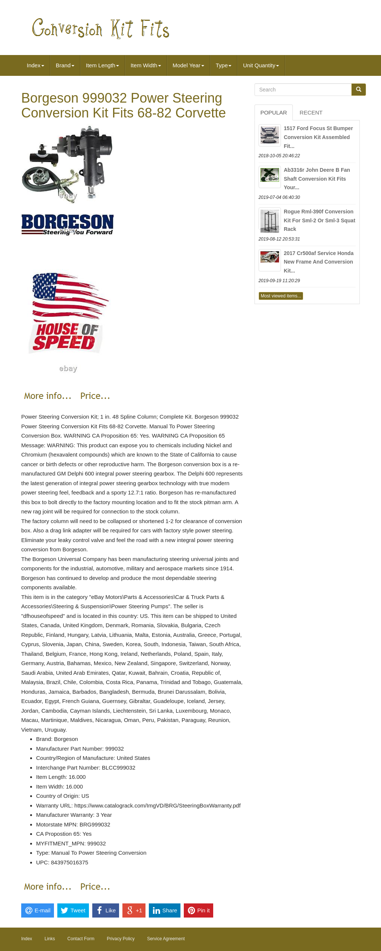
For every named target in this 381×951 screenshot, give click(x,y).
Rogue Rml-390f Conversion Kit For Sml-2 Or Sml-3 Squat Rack (319, 220)
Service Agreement (166, 938)
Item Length (102, 65)
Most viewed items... (281, 296)
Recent (311, 112)
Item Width (146, 65)
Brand (65, 65)
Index (35, 65)
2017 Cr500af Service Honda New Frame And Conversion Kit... (319, 262)
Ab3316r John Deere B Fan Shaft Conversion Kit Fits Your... (317, 179)
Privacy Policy (121, 938)
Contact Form (81, 938)
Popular (273, 112)
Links (50, 938)
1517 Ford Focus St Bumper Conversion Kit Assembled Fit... (318, 137)
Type (224, 65)
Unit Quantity (261, 65)
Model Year (188, 65)
